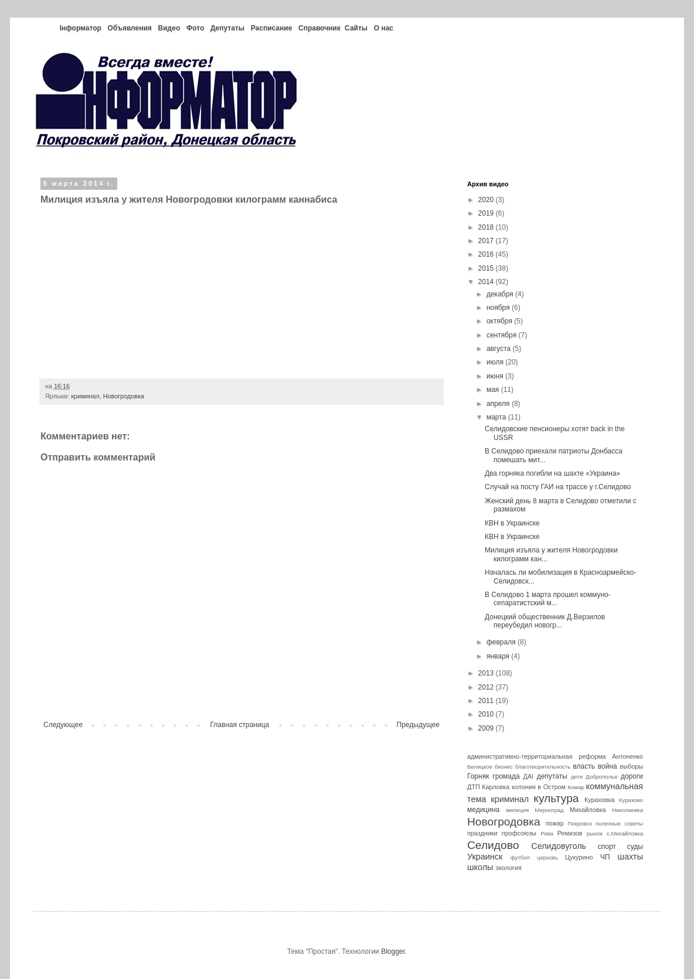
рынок (595, 833)
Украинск (484, 856)
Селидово (493, 845)
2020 (487, 200)
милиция (517, 810)
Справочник (319, 28)
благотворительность (543, 766)
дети (577, 776)
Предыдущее (418, 725)
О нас (383, 28)
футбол (520, 857)
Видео (169, 28)
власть (584, 766)
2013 (487, 673)
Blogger (393, 951)
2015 (487, 268)
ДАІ (528, 776)
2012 (487, 687)
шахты (630, 856)
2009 (487, 728)
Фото (195, 28)
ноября (499, 307)
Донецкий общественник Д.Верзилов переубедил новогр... (545, 621)
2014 (487, 282)
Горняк (478, 776)
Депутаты (227, 28)
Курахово (631, 800)
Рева (546, 833)
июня (496, 376)
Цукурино (579, 857)
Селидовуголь (558, 846)
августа (500, 348)
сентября (503, 335)
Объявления (130, 28)
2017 (487, 241)
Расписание (271, 28)
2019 (487, 213)
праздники (482, 833)
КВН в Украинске (512, 523)
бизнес (504, 766)
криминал (85, 396)
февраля (502, 642)
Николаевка (627, 810)
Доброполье (601, 776)
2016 (487, 254)
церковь (547, 857)
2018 (487, 227)
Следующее (63, 725)
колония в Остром (539, 786)
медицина (483, 810)
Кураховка (599, 799)
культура (556, 798)
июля (496, 362)
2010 (487, 714)
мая (494, 390)
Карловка (495, 786)
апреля (499, 404)
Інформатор (80, 28)
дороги (632, 776)
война (607, 766)
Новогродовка (123, 396)
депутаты (552, 776)
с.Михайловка (625, 833)
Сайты (356, 28)
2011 (487, 701)
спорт (607, 846)
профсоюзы (519, 833)
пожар (555, 823)
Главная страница (240, 725)
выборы (631, 766)
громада (505, 776)
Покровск (580, 823)
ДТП (473, 786)
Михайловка (587, 809)
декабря (501, 294)
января (499, 656)
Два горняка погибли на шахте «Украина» (552, 473)
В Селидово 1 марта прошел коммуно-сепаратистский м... (548, 599)
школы (480, 867)
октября (500, 321)
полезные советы (619, 823)
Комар (575, 787)
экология (508, 867)
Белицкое (479, 766)
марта (497, 417)
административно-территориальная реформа (536, 756)
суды (635, 846)
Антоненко (627, 756)
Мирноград (549, 810)
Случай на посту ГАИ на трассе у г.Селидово (558, 487)
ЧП (605, 857)
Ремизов (570, 833)
